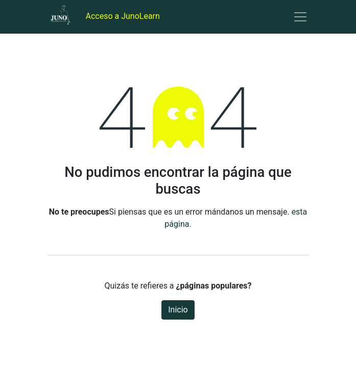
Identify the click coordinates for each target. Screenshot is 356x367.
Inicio (177, 309)
